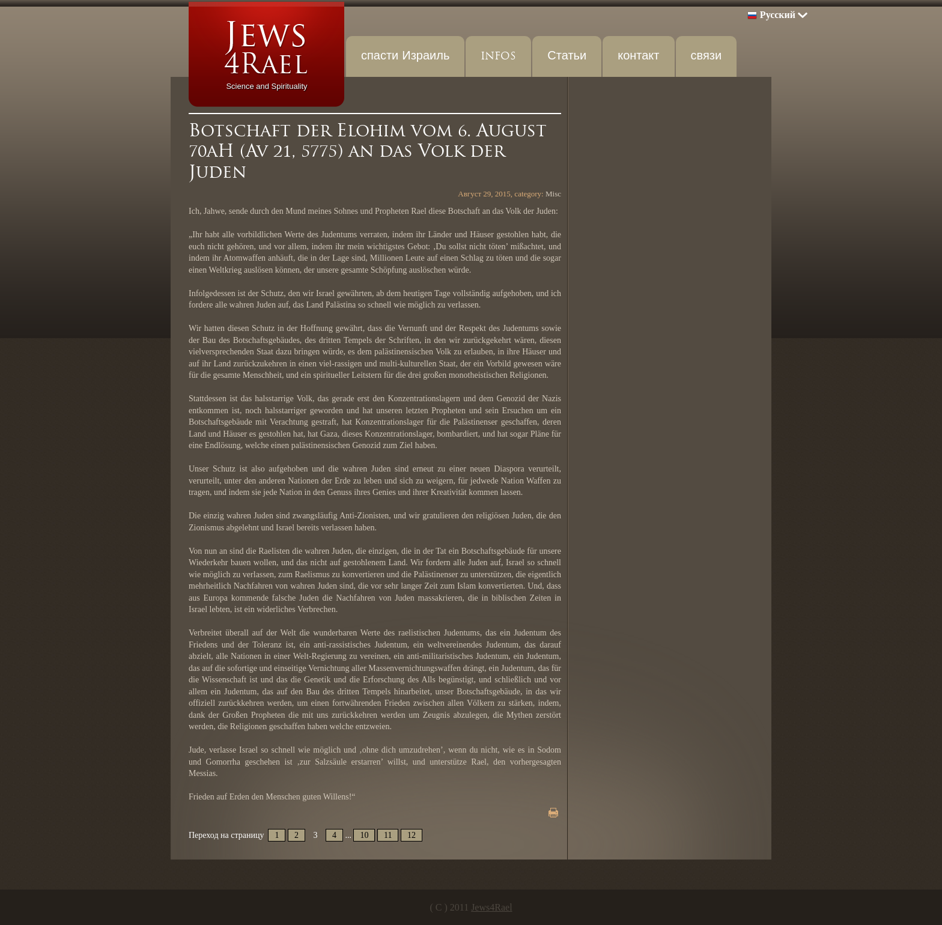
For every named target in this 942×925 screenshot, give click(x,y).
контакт (638, 56)
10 (364, 835)
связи (706, 56)
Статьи (566, 56)
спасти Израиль (405, 56)
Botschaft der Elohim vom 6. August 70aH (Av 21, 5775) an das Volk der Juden (368, 151)
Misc (553, 193)
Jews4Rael (491, 907)
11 (388, 835)
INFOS (498, 56)
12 (411, 835)
